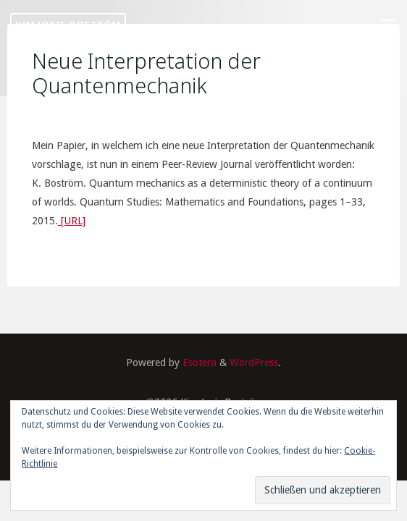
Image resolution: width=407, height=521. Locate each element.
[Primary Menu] (388, 25)
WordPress (254, 362)
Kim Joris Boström (68, 24)
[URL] (71, 220)
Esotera (198, 362)
